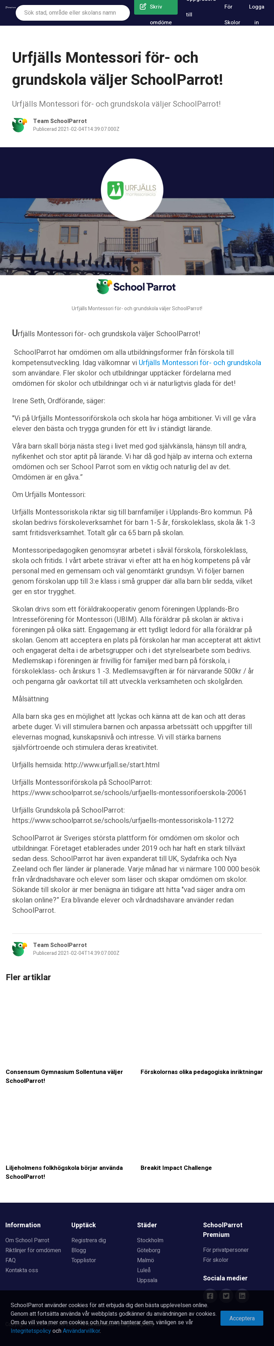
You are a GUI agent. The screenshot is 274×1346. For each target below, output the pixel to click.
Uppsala (147, 1280)
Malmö (145, 1260)
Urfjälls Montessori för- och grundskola (200, 363)
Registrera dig (88, 1240)
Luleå (144, 1270)
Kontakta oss (21, 1270)
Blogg (78, 1250)
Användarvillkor (81, 1331)
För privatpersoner (226, 1250)
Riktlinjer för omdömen (33, 1250)
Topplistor (83, 1260)
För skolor (215, 1260)
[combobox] (73, 13)
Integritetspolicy (31, 1331)
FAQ (10, 1260)
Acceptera (242, 1318)
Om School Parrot (27, 1240)
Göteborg (148, 1250)
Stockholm (150, 1240)
